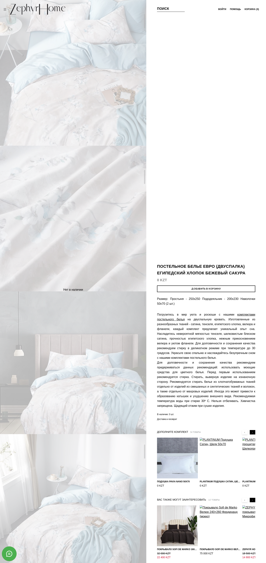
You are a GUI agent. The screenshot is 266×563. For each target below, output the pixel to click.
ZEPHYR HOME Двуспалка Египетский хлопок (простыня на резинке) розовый (237, 427)
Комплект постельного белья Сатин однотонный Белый (69, 379)
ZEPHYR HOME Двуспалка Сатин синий (195, 429)
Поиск (163, 9)
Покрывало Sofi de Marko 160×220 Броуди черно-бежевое (177, 308)
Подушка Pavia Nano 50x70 (173, 240)
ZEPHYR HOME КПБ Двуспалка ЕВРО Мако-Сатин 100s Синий (110, 378)
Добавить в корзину (206, 47)
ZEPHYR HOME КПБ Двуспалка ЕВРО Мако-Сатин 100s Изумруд (237, 380)
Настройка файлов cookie (101, 544)
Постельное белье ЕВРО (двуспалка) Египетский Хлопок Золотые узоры (22, 439)
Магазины (165, 525)
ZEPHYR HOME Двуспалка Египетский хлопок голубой (152, 431)
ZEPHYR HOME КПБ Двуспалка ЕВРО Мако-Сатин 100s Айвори (26, 378)
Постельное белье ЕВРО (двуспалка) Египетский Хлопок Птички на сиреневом (195, 380)
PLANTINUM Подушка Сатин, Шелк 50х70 (220, 240)
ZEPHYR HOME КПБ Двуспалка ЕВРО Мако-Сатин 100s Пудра (67, 430)
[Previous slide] (245, 191)
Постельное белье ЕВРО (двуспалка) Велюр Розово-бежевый (109, 440)
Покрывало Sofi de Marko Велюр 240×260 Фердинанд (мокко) (220, 308)
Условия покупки (101, 525)
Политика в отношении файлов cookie (101, 537)
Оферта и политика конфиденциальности (101, 530)
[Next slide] (252, 191)
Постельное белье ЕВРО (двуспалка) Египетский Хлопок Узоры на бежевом (151, 380)
